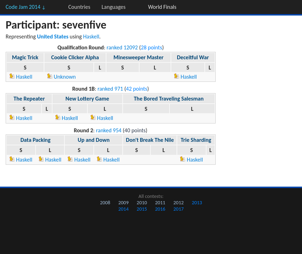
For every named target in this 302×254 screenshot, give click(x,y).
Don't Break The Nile (150, 140)
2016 (160, 209)
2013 (197, 202)
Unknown (61, 76)
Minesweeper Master (138, 57)
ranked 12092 (122, 47)
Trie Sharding (196, 140)
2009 (123, 202)
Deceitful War (193, 57)
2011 (160, 202)
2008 (105, 202)
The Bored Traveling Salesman (169, 98)
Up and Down (94, 140)
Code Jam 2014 (26, 7)
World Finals (162, 7)
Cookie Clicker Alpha (75, 57)
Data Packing (35, 140)
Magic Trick (25, 57)
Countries (79, 7)
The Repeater (29, 98)
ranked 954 (108, 130)
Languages (113, 7)
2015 (142, 209)
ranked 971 (110, 88)
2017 (178, 209)
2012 (178, 202)
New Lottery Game (87, 98)
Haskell (91, 36)
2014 (123, 209)
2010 (142, 202)
